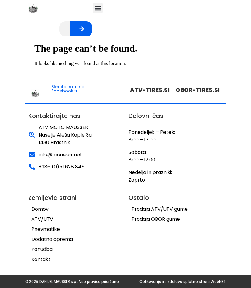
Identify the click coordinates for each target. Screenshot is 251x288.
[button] (98, 8)
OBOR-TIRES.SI (198, 90)
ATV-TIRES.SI (150, 90)
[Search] (82, 28)
